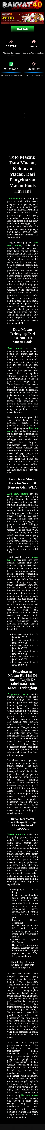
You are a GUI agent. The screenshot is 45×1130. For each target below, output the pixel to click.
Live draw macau (17, 493)
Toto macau (13, 198)
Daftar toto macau (16, 834)
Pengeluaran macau (18, 694)
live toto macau (29, 1095)
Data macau (14, 348)
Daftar (22, 29)
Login (34, 46)
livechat (34, 69)
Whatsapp (11, 69)
